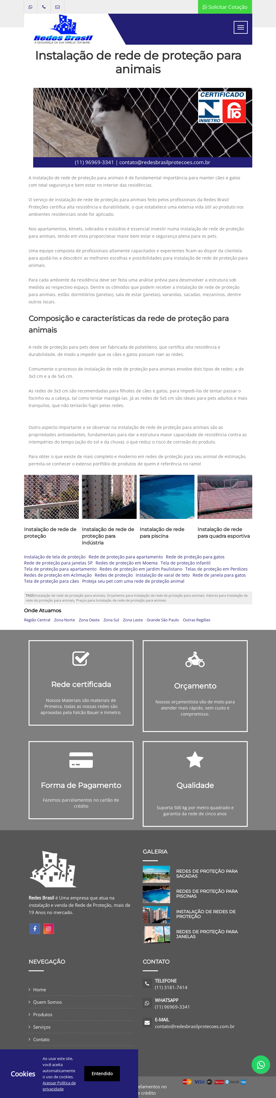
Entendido (102, 1073)
